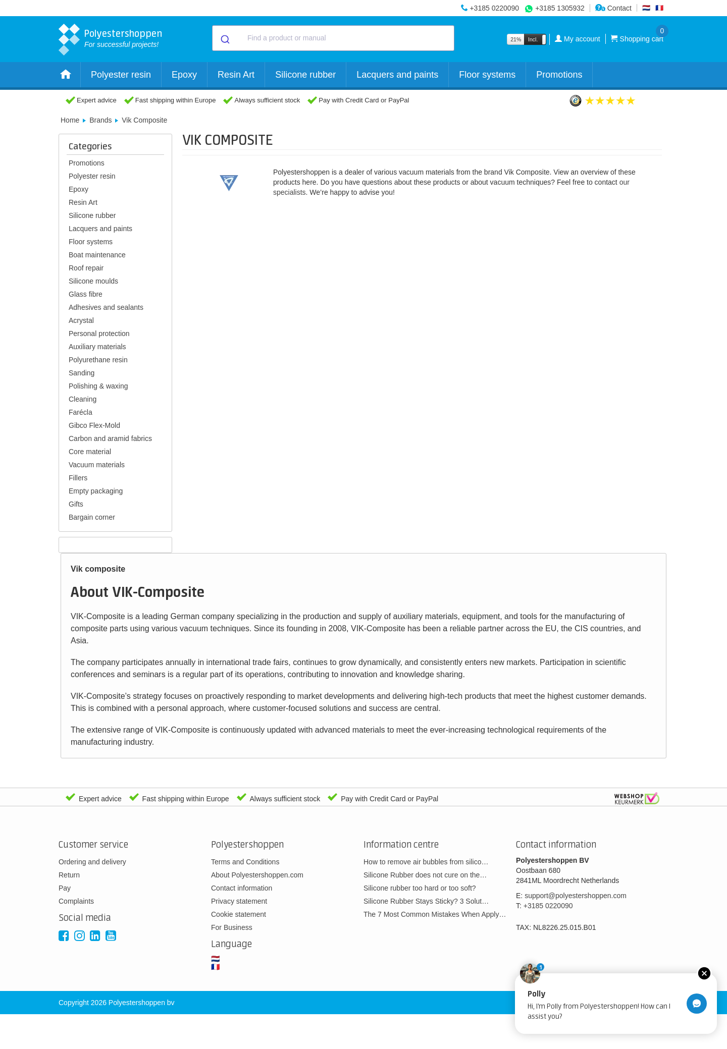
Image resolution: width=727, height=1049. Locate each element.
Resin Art (236, 75)
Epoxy (184, 75)
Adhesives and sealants (106, 307)
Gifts (76, 504)
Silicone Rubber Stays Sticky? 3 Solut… (426, 901)
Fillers (78, 478)
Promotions (559, 75)
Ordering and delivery (92, 862)
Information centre (401, 845)
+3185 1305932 (560, 8)
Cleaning (82, 399)
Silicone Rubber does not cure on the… (425, 875)
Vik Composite (144, 120)
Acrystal (81, 320)
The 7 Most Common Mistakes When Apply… (435, 914)
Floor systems (487, 75)
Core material (90, 452)
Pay (65, 888)
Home (70, 120)
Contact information (241, 888)
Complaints (76, 901)
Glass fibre (85, 294)
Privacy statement (239, 901)
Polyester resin (121, 75)
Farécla (80, 412)
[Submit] (224, 38)
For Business (231, 927)
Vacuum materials (97, 465)
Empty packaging (96, 491)
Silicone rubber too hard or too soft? (420, 888)
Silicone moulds (93, 281)
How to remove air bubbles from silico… (426, 862)
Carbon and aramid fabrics (110, 438)
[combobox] (333, 38)
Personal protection (99, 333)
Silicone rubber (305, 75)
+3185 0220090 (494, 8)
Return (69, 875)
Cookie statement (238, 914)
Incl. (533, 39)
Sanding (81, 373)
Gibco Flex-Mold (94, 425)
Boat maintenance (97, 255)
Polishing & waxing (98, 386)
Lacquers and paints (397, 75)
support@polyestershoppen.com (576, 896)
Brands (100, 120)
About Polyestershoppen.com (257, 875)
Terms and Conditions (245, 862)
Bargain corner (92, 517)
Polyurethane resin (98, 360)
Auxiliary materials (97, 347)
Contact (613, 8)
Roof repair (86, 268)
